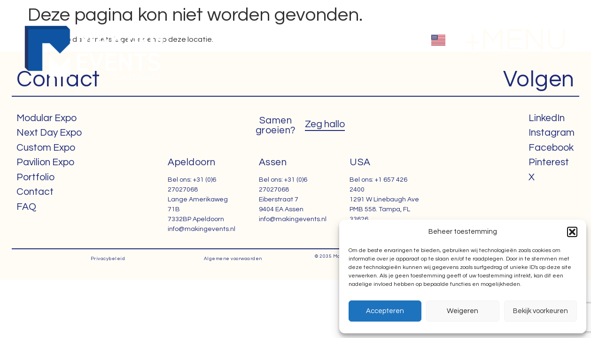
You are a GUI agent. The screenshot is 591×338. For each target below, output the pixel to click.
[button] (572, 232)
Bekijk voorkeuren (540, 311)
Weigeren (462, 311)
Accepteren (385, 311)
